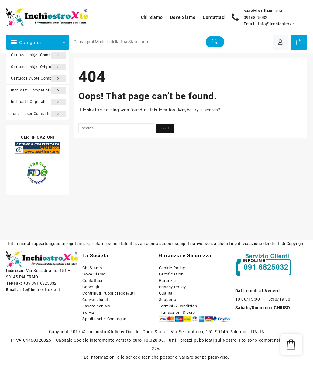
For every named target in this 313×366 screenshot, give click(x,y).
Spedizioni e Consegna (104, 318)
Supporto (167, 299)
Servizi (88, 312)
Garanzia (167, 280)
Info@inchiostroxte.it (278, 24)
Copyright (91, 287)
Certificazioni (172, 274)
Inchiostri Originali (38, 102)
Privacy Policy (172, 287)
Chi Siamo (92, 267)
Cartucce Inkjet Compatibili (38, 55)
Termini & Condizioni (178, 306)
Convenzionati (95, 299)
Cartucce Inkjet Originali (38, 67)
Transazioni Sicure (177, 312)
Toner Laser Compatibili (38, 114)
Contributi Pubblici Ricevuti (108, 293)
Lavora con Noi (96, 306)
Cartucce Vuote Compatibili (38, 78)
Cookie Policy (172, 267)
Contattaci (92, 280)
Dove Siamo (93, 274)
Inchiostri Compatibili (38, 90)
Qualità (166, 293)
